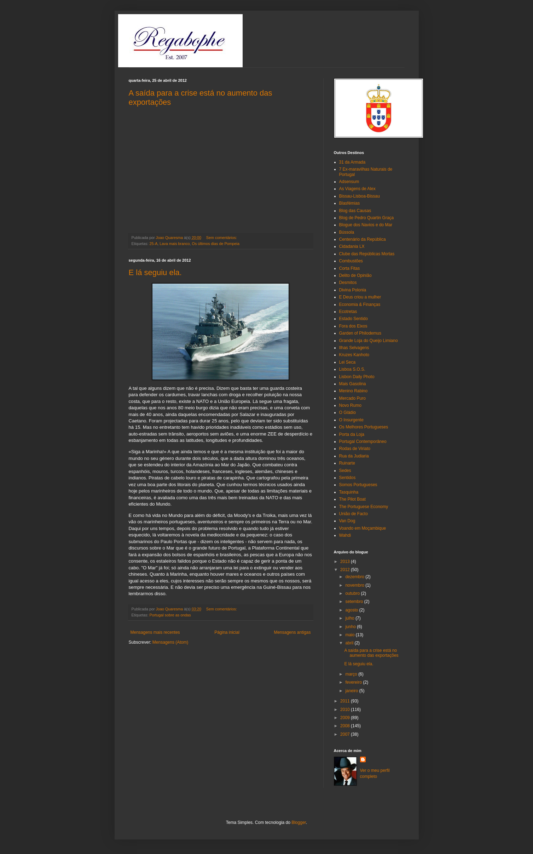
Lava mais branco (175, 243)
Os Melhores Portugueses (363, 427)
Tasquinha (349, 492)
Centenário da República (362, 239)
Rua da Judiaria (354, 456)
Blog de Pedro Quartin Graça (366, 217)
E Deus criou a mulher (360, 297)
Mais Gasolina (352, 383)
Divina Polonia (352, 289)
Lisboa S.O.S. (352, 369)
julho (350, 618)
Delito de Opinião (355, 275)
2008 (345, 725)
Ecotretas (348, 311)
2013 (345, 561)
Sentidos (347, 477)
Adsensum (349, 181)
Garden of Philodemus (360, 333)
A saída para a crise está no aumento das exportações (371, 653)
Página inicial (226, 632)
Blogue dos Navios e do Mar (366, 224)
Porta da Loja (351, 434)
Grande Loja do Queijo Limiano (368, 340)
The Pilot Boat (352, 499)
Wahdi (345, 535)
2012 (345, 569)
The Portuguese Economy (363, 506)
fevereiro (354, 682)
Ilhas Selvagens (354, 347)
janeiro (352, 690)
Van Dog (347, 520)
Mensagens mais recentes (155, 632)
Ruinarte (347, 463)
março (351, 674)
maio (350, 634)
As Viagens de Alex (357, 188)
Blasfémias (349, 203)
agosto (352, 610)
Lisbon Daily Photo (357, 376)
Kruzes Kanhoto (354, 354)
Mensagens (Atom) (170, 642)
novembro (355, 585)
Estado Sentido (353, 318)
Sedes (345, 470)
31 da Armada (352, 162)
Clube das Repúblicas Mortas (367, 253)
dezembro (355, 576)
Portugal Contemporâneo (363, 441)
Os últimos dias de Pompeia (215, 243)
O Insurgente (351, 419)
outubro (353, 593)
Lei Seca (347, 362)
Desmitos (348, 282)
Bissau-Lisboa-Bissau (359, 196)
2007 (345, 734)
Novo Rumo (350, 405)
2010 (345, 709)
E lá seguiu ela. (155, 272)
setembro (354, 601)
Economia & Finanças (360, 304)
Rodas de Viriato (355, 448)
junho (351, 626)
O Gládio (347, 412)
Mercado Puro (352, 398)
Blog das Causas (355, 210)
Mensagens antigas (292, 632)
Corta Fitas (349, 268)
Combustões (351, 260)
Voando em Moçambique (362, 528)
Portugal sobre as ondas (170, 615)
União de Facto (353, 513)
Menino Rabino (353, 390)
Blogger (298, 822)
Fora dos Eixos (353, 326)
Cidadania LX (352, 246)
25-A (154, 243)
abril (349, 642)
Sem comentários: (222, 237)
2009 (345, 717)
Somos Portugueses (358, 484)
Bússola (346, 232)
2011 (345, 701)
